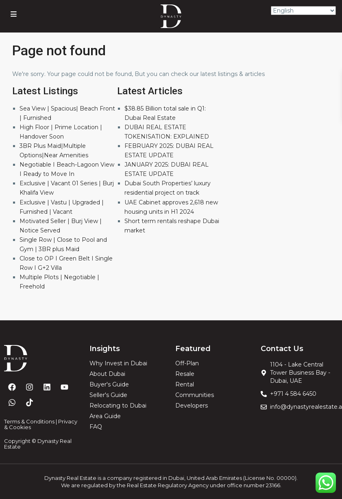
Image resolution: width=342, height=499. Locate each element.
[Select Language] (303, 10)
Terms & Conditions (29, 421)
